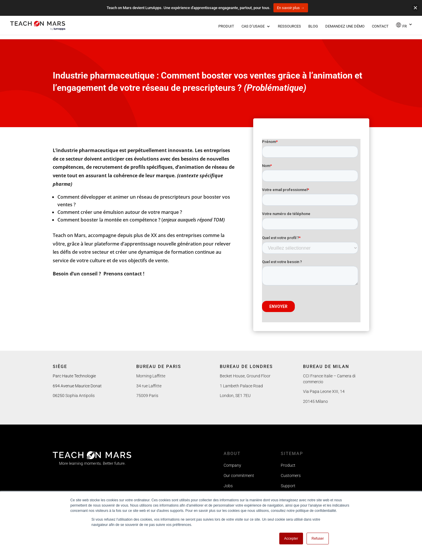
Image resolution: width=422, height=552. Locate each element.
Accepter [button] (291, 538)
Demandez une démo (345, 26)
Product (288, 465)
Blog (313, 26)
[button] (415, 7)
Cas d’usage (253, 26)
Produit (226, 26)
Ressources (289, 26)
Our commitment (239, 475)
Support (288, 485)
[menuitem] (404, 28)
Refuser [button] (318, 538)
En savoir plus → (290, 8)
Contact (380, 26)
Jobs (228, 485)
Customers (291, 475)
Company (232, 465)
